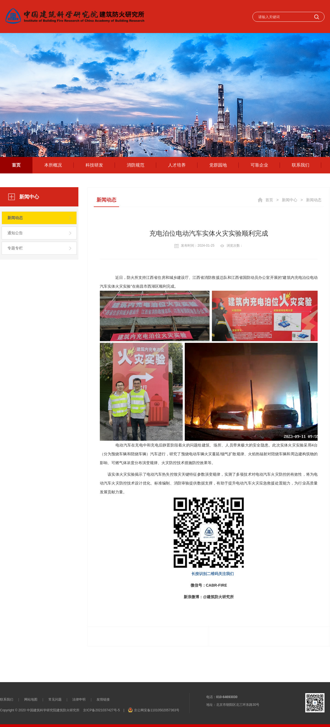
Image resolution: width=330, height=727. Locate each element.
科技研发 (94, 165)
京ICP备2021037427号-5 (101, 710)
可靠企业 (259, 165)
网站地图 (30, 699)
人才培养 (177, 165)
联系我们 (300, 165)
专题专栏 (15, 248)
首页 (16, 165)
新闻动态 (15, 218)
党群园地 (218, 165)
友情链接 (103, 699)
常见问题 (55, 699)
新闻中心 (289, 200)
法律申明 (79, 699)
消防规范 (135, 165)
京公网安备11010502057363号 (156, 710)
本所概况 (53, 165)
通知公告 (15, 233)
